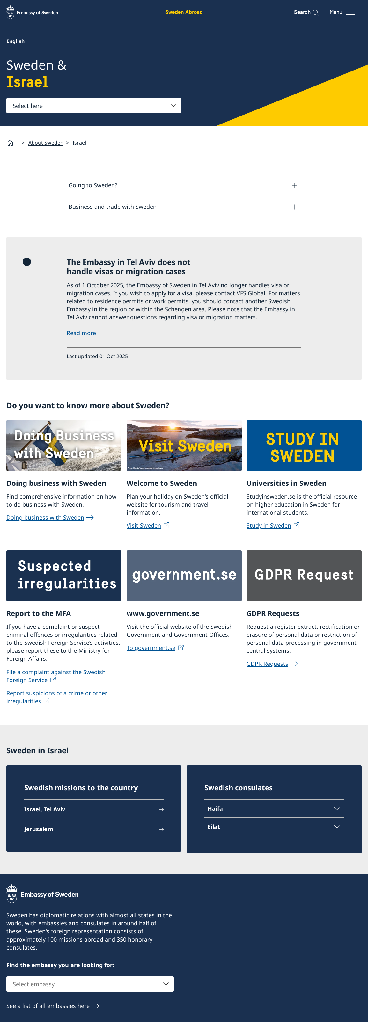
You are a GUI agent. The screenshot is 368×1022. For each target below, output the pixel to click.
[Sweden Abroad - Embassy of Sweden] (38, 12)
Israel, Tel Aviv (44, 810)
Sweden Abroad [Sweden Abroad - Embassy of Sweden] (184, 12)
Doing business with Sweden (45, 518)
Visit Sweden (144, 526)
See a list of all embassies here (48, 1007)
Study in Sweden (269, 526)
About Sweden (45, 142)
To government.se (151, 648)
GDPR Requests (267, 664)
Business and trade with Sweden (113, 207)
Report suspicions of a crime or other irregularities (56, 698)
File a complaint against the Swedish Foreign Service (56, 676)
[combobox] (93, 105)
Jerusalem (38, 830)
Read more (81, 334)
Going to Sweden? (93, 185)
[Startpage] (12, 142)
